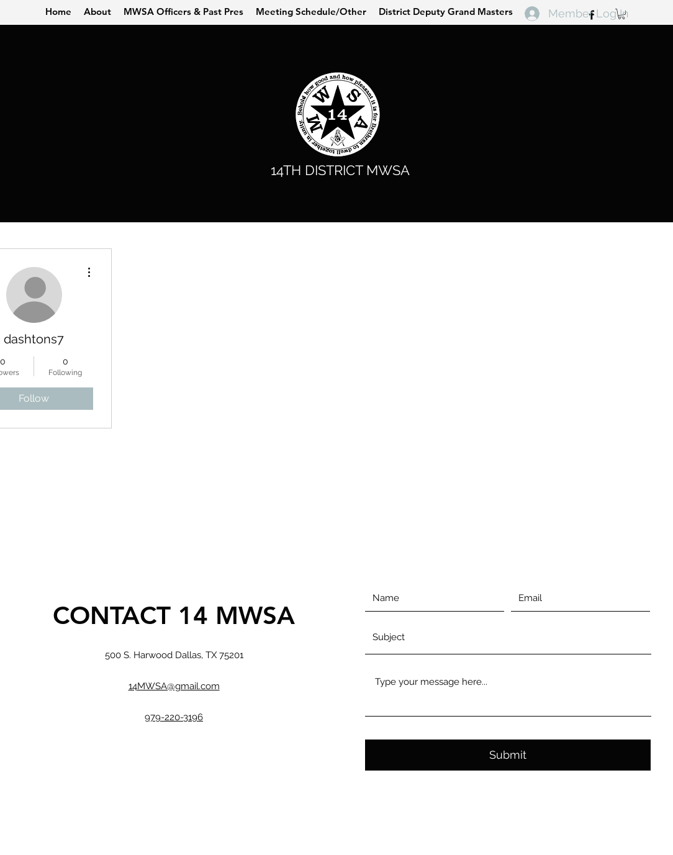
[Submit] (508, 755)
